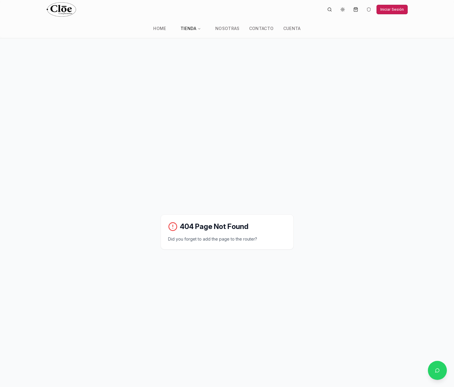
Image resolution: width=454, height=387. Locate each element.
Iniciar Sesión (392, 9)
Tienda (191, 28)
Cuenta (292, 28)
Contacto (261, 28)
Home (159, 28)
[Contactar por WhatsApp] (437, 370)
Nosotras (227, 28)
